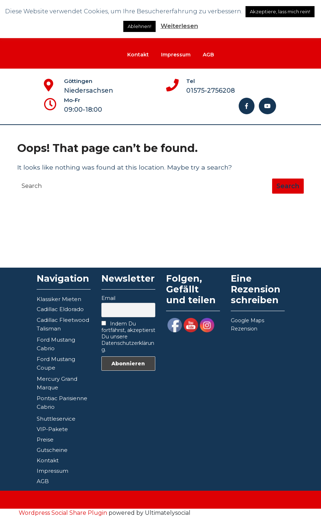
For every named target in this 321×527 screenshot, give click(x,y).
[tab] (288, 186)
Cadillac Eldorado (60, 309)
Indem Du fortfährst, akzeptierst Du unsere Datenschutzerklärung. (128, 336)
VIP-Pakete (52, 429)
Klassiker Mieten (59, 299)
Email (108, 298)
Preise (45, 439)
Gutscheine (52, 450)
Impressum (176, 54)
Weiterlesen (179, 25)
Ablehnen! (139, 26)
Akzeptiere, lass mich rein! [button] (280, 11)
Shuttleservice (56, 418)
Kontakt (138, 54)
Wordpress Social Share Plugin (64, 512)
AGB (208, 54)
